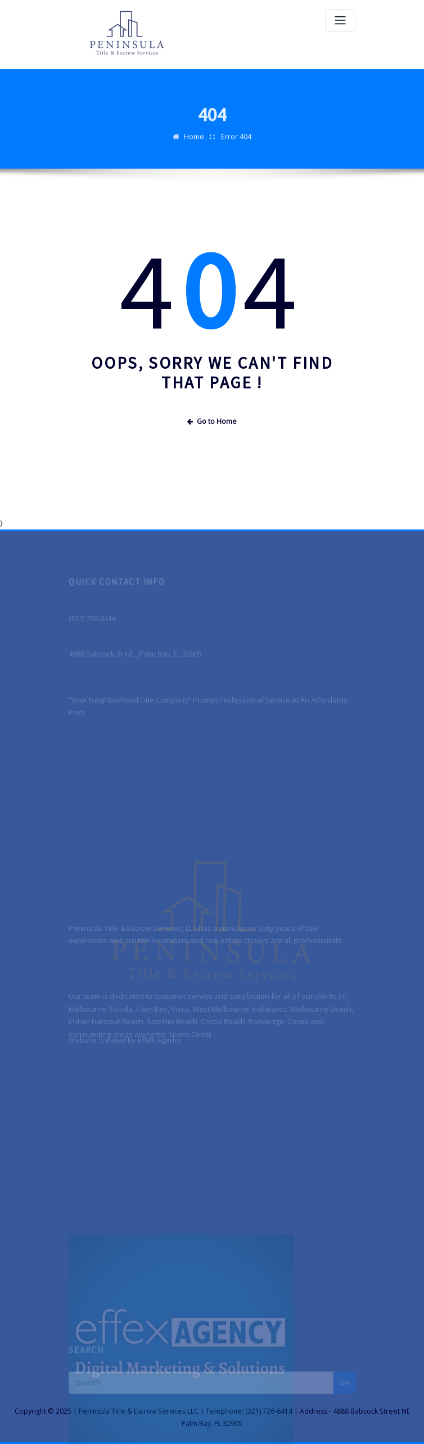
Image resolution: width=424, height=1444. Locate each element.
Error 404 (236, 143)
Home (194, 143)
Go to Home (212, 421)
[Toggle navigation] (340, 20)
